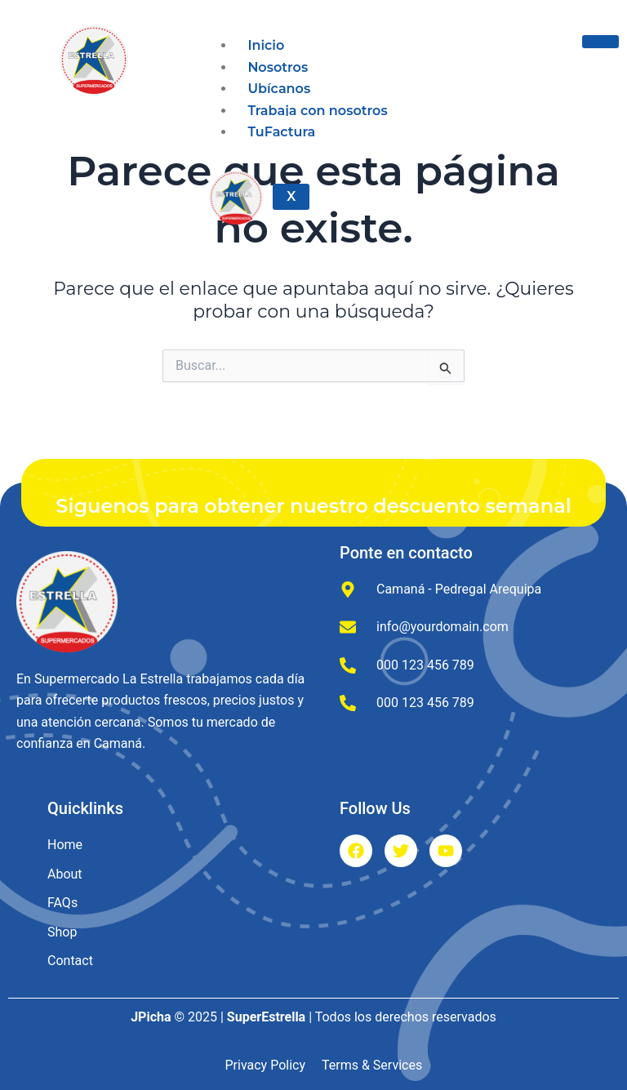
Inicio (265, 45)
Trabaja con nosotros (317, 110)
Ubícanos (278, 88)
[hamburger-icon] (600, 41)
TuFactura (281, 132)
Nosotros (277, 67)
